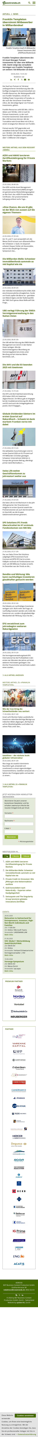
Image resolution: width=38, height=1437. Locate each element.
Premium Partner (14, 981)
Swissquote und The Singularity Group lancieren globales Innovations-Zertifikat (19, 899)
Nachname (10, 820)
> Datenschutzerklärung (26, 1434)
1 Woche (15, 856)
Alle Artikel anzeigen (14, 675)
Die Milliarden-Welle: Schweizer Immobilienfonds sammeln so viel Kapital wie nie (20, 873)
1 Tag (6, 856)
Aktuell (6, 14)
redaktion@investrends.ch (14, 1290)
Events (6, 912)
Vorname (9, 813)
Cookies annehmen (25, 1416)
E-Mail (8, 828)
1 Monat (26, 856)
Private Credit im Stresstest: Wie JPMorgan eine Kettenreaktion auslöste (20, 881)
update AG (21, 1302)
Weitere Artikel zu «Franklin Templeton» (16, 683)
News (15, 14)
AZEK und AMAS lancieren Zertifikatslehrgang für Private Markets (19, 864)
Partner (9, 1029)
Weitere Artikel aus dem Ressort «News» (19, 148)
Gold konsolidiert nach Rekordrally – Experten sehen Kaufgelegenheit (18, 890)
